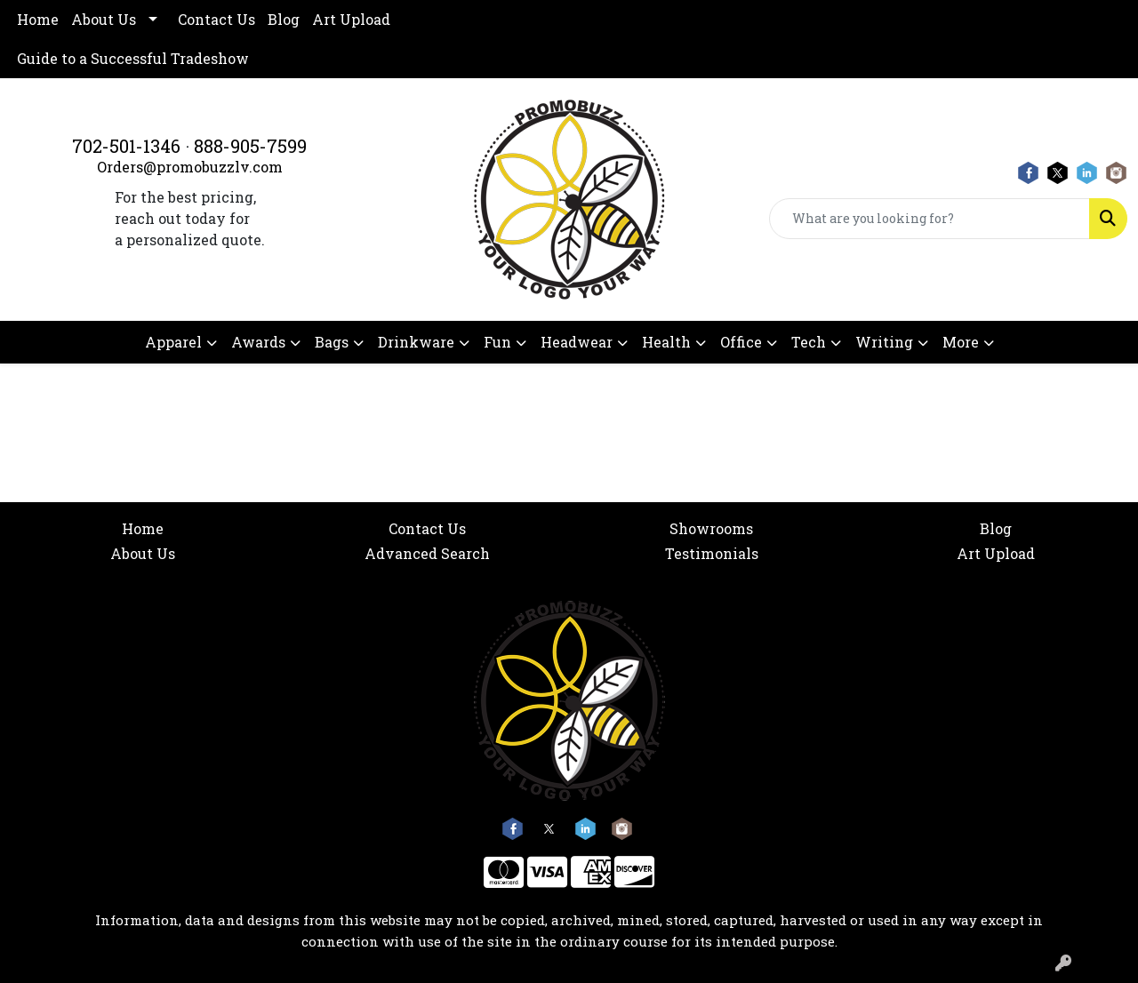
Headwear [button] (577, 341)
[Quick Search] (929, 218)
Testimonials (711, 553)
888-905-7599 (250, 145)
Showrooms (711, 528)
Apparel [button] (173, 341)
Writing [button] (884, 341)
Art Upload (351, 19)
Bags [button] (332, 341)
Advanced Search (427, 553)
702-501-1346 (126, 145)
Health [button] (666, 341)
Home (38, 19)
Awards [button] (258, 341)
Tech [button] (808, 341)
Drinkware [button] (416, 341)
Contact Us (216, 19)
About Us (103, 19)
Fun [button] (497, 341)
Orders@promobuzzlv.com (190, 166)
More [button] (960, 341)
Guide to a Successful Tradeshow (133, 58)
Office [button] (741, 341)
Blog (284, 19)
